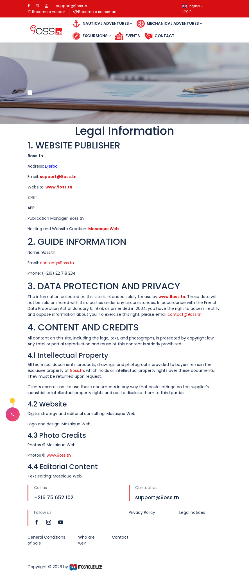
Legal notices (192, 512)
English (192, 6)
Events (127, 36)
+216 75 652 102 (54, 497)
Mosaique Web (103, 229)
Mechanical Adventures (169, 24)
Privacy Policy (142, 512)
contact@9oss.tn (57, 263)
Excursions (91, 36)
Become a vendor (46, 11)
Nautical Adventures (102, 24)
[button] (13, 414)
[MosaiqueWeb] (86, 567)
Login (187, 11)
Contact (159, 36)
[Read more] (37, 522)
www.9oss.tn (59, 187)
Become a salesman (94, 11)
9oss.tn (77, 370)
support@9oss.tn (71, 5)
